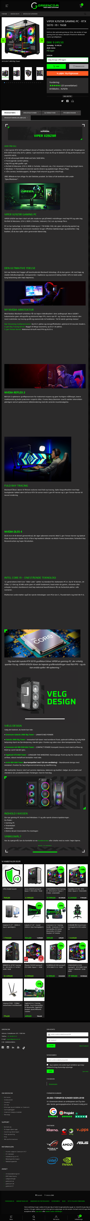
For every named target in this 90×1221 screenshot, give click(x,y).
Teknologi (7, 1114)
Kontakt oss (7, 1127)
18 (38, 82)
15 (32, 82)
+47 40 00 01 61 (12, 1036)
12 (26, 82)
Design (49, 55)
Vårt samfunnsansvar (11, 1139)
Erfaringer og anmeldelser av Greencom (17, 1107)
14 (30, 82)
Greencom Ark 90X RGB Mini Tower (20, 747)
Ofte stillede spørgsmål (76, 1201)
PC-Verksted (10, 1154)
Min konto (7, 1097)
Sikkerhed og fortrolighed (39, 1201)
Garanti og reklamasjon (11, 1132)
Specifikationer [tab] (30, 113)
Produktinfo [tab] (10, 113)
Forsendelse (9, 1201)
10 (22, 82)
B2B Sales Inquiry (11, 1176)
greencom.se (10, 1181)
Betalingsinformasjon (13, 1159)
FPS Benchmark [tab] (69, 113)
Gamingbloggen (9, 1109)
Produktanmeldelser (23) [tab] (15, 118)
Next (41, 40)
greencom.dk (10, 1183)
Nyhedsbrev (56, 1201)
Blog (63, 1201)
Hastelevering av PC (12, 1156)
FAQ (5, 1137)
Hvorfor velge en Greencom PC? (16, 1151)
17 (36, 82)
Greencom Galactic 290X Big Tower (20, 735)
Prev (3, 40)
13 (28, 82)
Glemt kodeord (83, 1046)
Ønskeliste (78, 66)
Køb (56, 66)
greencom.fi (9, 1186)
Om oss (6, 1105)
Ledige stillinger (11, 1179)
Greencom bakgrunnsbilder (13, 1112)
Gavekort (7, 1102)
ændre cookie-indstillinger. (54, 1211)
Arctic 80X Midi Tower (14, 762)
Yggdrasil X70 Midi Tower (16, 755)
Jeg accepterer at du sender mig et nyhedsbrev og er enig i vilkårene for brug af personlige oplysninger (65, 1066)
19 (40, 82)
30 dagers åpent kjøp (11, 1129)
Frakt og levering (9, 1134)
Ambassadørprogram (13, 1174)
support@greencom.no (13, 1039)
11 (24, 82)
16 (34, 82)
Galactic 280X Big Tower (15, 739)
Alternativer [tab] (50, 113)
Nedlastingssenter (11, 1161)
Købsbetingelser (22, 1201)
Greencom (53, 1084)
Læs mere (85, 1071)
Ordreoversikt (8, 1100)
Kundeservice (43, 840)
